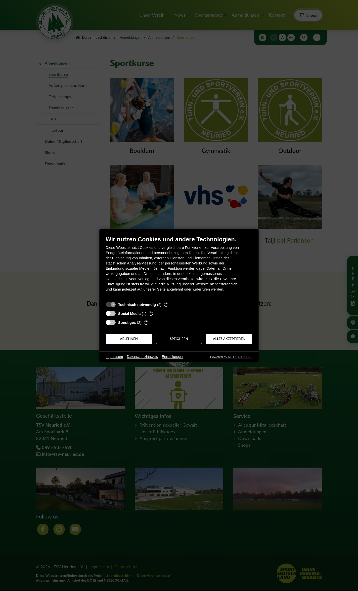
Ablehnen (129, 339)
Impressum (114, 357)
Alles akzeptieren (229, 339)
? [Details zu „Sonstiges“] (146, 322)
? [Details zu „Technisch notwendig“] (166, 304)
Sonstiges (127, 322)
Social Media (129, 313)
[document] (179, 267)
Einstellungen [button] (172, 357)
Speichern (179, 339)
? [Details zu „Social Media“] (151, 313)
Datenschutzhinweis (142, 357)
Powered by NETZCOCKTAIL (231, 357)
